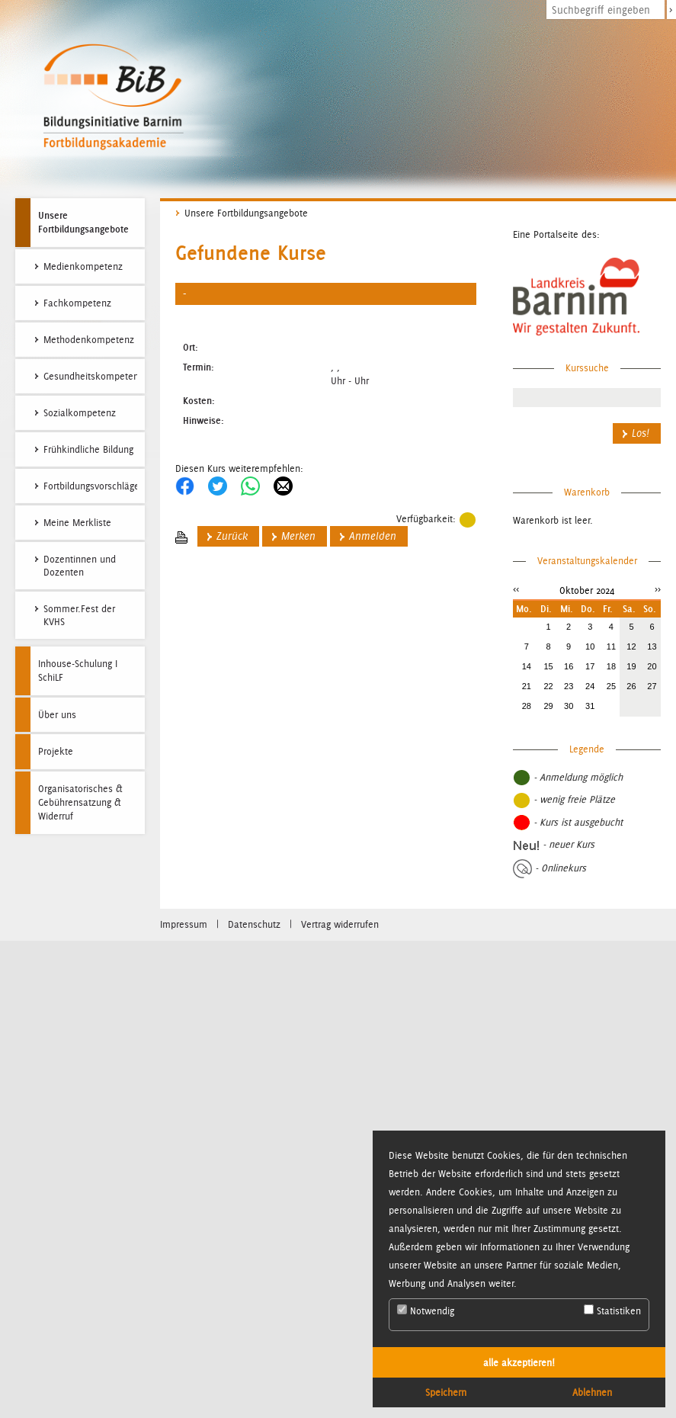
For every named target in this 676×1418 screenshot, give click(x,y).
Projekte (55, 751)
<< (516, 589)
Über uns (57, 714)
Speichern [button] (445, 1392)
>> (658, 589)
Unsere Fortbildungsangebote (83, 222)
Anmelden (372, 536)
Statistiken (612, 1310)
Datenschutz (254, 924)
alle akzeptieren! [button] (519, 1362)
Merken (298, 536)
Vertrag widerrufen (340, 924)
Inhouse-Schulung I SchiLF (77, 670)
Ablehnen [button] (592, 1392)
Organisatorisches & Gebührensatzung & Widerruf (80, 802)
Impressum (183, 924)
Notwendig (425, 1310)
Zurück (232, 536)
